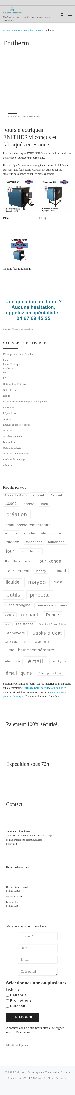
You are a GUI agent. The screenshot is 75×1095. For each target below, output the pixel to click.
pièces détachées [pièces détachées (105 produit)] (52, 605)
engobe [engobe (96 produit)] (11, 533)
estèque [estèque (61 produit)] (57, 533)
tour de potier (57, 687)
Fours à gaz (9, 407)
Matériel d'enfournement (16, 453)
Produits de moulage (14, 459)
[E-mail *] (38, 960)
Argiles (7, 418)
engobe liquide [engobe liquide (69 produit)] (35, 533)
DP (4, 372)
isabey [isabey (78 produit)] (41, 571)
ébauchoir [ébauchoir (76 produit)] (12, 661)
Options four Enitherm (15, 383)
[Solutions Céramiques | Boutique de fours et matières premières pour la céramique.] (12, 10)
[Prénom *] (38, 936)
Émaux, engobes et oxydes (17, 424)
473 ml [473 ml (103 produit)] (56, 495)
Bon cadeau (9, 442)
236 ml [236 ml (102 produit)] (38, 495)
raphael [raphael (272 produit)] (29, 614)
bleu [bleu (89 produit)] (44, 504)
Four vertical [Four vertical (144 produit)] (17, 571)
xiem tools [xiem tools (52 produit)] (42, 641)
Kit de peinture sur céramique (19, 354)
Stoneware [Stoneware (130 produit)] (15, 633)
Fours (17, 30)
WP (24, 1078)
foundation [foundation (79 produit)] (56, 542)
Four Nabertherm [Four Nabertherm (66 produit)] (17, 561)
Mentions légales (17, 1045)
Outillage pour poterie (35, 687)
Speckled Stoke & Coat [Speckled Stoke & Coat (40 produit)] (53, 624)
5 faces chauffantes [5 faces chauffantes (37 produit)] (16, 495)
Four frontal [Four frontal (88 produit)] (30, 551)
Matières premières (13, 436)
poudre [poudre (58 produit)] (10, 614)
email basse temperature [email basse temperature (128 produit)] (28, 525)
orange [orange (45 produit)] (58, 582)
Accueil (7, 30)
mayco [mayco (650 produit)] (37, 582)
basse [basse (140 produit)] (29, 504)
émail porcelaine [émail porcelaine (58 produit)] (50, 673)
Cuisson (16, 1006)
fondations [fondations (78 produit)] (34, 542)
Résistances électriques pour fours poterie (25, 401)
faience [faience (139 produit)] (12, 542)
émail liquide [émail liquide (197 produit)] (19, 673)
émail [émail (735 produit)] (35, 661)
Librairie (7, 465)
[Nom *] (38, 948)
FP (4, 378)
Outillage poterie (12, 447)
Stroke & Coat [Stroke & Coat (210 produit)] (47, 633)
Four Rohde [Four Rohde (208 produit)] (49, 561)
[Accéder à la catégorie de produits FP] (55, 200)
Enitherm (8, 368)
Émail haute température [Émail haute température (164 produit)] (30, 650)
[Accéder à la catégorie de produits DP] (19, 200)
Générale (16, 995)
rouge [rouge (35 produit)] (8, 624)
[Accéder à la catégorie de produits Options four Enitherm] (19, 251)
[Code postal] (38, 971)
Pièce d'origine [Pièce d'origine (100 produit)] (17, 605)
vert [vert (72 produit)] (27, 641)
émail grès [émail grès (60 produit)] (58, 661)
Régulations (9, 413)
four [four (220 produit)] (10, 551)
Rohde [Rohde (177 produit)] (52, 614)
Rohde (6, 395)
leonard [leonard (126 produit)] (59, 571)
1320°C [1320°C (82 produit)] (11, 503)
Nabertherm (9, 389)
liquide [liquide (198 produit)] (12, 582)
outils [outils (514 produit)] (13, 595)
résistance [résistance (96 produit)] (24, 624)
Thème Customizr (57, 1078)
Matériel (7, 430)
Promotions (19, 1000)
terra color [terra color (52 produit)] (12, 641)
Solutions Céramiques (28, 1072)
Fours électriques (32, 30)
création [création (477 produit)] (17, 514)
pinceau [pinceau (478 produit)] (40, 595)
